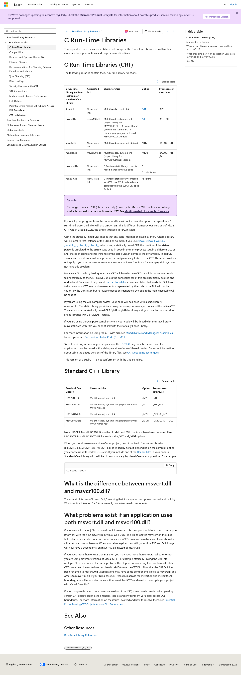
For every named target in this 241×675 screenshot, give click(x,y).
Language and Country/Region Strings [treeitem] (26, 144)
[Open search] (225, 5)
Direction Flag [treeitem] (16, 81)
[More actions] (174, 31)
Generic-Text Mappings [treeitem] (18, 139)
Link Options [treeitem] (15, 101)
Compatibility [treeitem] (16, 52)
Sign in (233, 4)
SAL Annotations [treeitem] (18, 91)
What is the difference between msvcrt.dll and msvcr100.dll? (209, 48)
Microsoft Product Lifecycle (96, 15)
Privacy (173, 664)
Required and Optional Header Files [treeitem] (27, 57)
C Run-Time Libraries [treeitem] (20, 47)
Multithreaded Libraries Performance (147, 211)
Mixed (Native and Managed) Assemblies (149, 332)
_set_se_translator (116, 282)
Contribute (159, 664)
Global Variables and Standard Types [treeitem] (25, 125)
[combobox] (30, 31)
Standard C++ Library (197, 41)
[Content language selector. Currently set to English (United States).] (19, 664)
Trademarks (206, 664)
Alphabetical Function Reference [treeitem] (23, 134)
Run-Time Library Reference (86, 31)
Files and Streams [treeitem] (18, 62)
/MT (144, 109)
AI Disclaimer (111, 664)
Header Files (144, 452)
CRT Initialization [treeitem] (17, 115)
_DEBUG (125, 344)
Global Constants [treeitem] (15, 129)
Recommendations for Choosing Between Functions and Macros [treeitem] (30, 69)
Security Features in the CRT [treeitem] (23, 86)
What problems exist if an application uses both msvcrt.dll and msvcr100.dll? (210, 55)
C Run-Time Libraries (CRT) (200, 37)
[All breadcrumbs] (67, 31)
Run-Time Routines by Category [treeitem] (23, 120)
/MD (144, 119)
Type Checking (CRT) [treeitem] (19, 76)
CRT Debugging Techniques (143, 352)
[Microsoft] (6, 4)
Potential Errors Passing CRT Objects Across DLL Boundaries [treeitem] (31, 108)
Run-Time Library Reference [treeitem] (21, 37)
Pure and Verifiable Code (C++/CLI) (105, 337)
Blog (146, 664)
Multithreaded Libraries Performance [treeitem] (28, 96)
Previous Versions (131, 664)
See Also (190, 61)
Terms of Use (189, 664)
